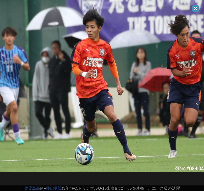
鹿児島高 (32, 188)
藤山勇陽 (54, 188)
